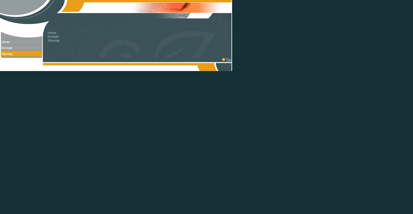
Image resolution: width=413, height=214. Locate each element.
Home (52, 32)
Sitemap (54, 40)
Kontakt (53, 36)
